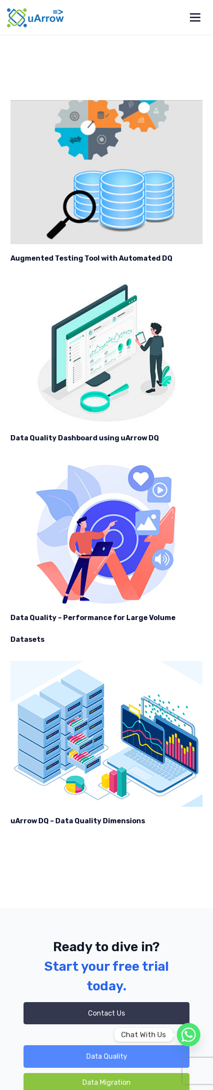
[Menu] (195, 17)
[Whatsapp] (188, 1034)
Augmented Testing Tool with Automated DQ (91, 258)
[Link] (35, 17)
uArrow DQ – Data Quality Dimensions (77, 821)
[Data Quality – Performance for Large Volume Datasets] (106, 531)
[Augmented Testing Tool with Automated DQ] (106, 172)
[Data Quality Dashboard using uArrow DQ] (106, 352)
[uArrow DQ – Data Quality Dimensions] (106, 734)
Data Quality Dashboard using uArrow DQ (84, 438)
